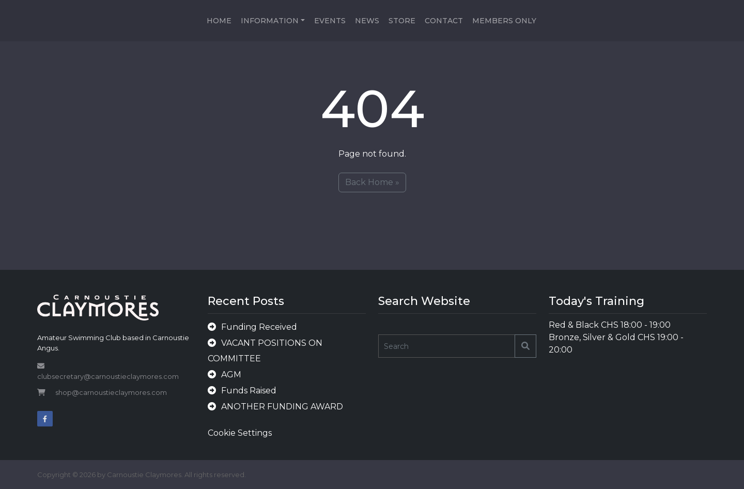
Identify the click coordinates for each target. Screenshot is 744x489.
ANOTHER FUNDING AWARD (282, 406)
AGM (231, 374)
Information (270, 20)
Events (330, 20)
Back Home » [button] (372, 182)
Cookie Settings (240, 433)
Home (219, 20)
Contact (444, 20)
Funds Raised (248, 390)
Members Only (504, 20)
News (367, 20)
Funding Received (259, 327)
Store (402, 20)
